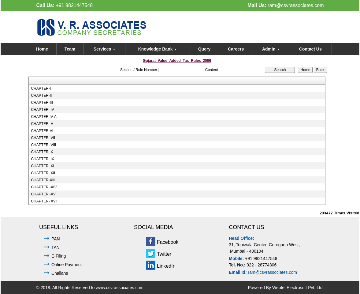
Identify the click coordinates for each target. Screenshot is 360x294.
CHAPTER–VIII (43, 145)
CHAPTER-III (42, 102)
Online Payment (66, 264)
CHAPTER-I (41, 88)
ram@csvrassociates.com (296, 5)
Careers (236, 49)
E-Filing (58, 256)
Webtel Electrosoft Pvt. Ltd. (298, 287)
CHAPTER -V (42, 124)
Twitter (164, 254)
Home (42, 49)
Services (105, 49)
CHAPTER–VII (43, 138)
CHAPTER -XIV (44, 187)
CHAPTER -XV (43, 194)
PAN (55, 238)
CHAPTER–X (42, 152)
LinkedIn (166, 266)
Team (70, 49)
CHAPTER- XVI (44, 201)
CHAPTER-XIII (43, 180)
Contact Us (310, 49)
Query (204, 49)
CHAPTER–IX (42, 159)
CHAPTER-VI (42, 131)
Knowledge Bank (157, 49)
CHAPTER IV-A (43, 117)
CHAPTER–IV (42, 109)
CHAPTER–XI (42, 166)
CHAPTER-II (41, 95)
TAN (55, 247)
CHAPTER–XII (43, 173)
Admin (271, 49)
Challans (59, 273)
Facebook (167, 242)
